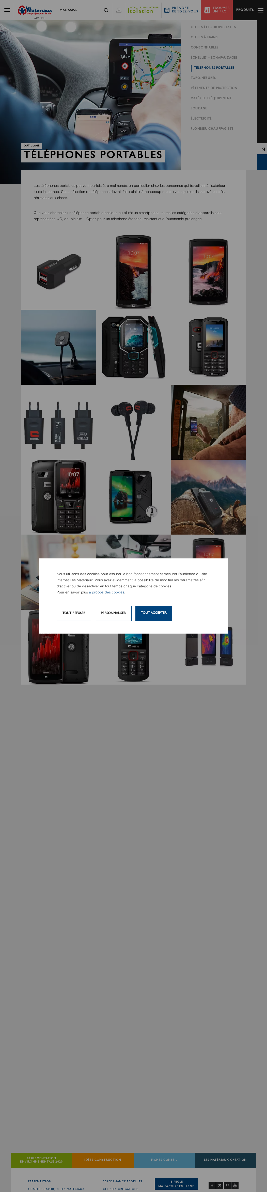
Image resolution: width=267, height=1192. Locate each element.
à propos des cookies (106, 592)
